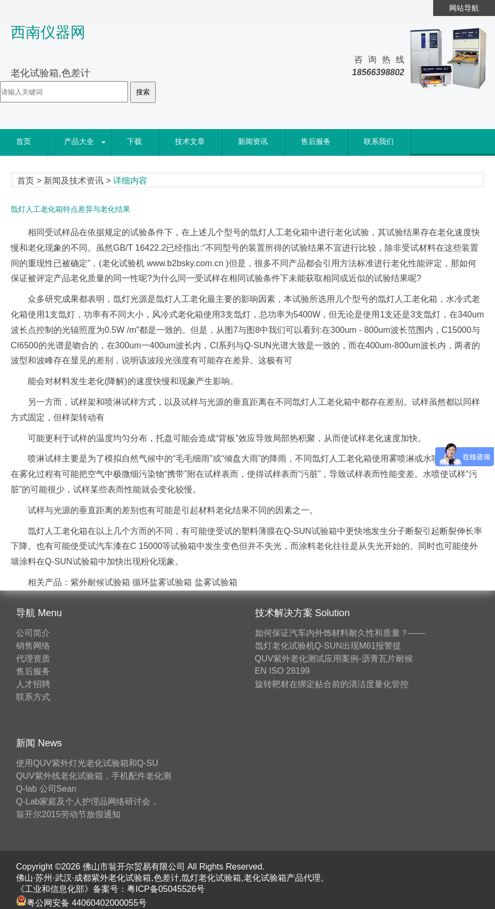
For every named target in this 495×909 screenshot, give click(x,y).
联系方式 (33, 696)
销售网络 (33, 645)
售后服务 (316, 141)
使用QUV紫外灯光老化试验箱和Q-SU (87, 763)
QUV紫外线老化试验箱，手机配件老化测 (93, 775)
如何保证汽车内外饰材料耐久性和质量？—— (340, 632)
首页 (23, 141)
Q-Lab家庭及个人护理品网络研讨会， (87, 801)
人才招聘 (33, 684)
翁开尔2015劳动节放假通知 (68, 814)
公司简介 (33, 632)
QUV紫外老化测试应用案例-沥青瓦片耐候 (334, 658)
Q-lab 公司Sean (46, 788)
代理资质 (33, 658)
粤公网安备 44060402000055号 (81, 902)
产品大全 (79, 141)
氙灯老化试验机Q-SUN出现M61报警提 (328, 645)
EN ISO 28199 (282, 670)
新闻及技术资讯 (73, 180)
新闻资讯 (253, 141)
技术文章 (190, 141)
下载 (134, 141)
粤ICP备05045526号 (166, 889)
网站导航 (464, 8)
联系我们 (379, 141)
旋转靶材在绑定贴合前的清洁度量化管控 (332, 684)
